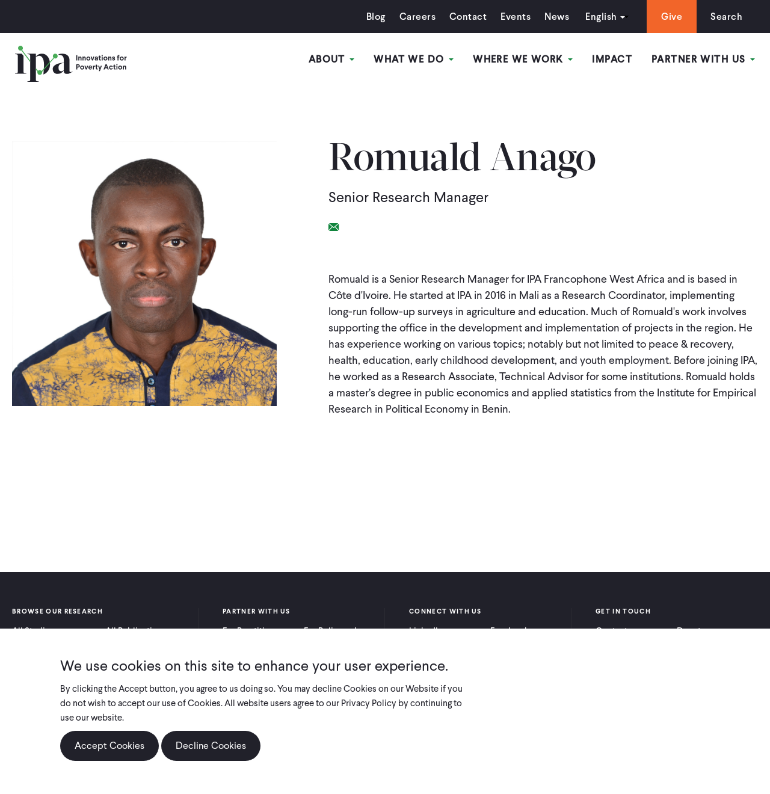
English (601, 16)
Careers (417, 16)
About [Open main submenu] (332, 59)
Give (671, 16)
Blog (376, 16)
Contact (468, 16)
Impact (612, 59)
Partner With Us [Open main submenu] (703, 59)
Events (515, 16)
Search (726, 16)
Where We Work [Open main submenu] (523, 59)
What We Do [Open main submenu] (414, 59)
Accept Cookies (109, 745)
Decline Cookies (211, 745)
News (556, 16)
